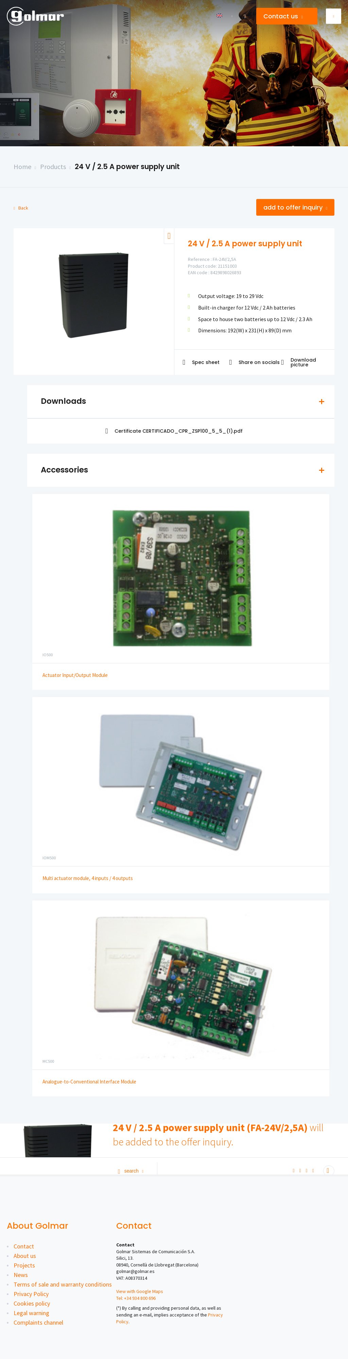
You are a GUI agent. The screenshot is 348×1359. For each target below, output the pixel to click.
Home (22, 166)
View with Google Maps (139, 1291)
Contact (24, 1246)
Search (130, 1170)
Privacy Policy (31, 1294)
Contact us (283, 16)
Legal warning (31, 1313)
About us (25, 1256)
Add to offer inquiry (295, 207)
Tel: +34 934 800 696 (136, 1298)
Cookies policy (32, 1303)
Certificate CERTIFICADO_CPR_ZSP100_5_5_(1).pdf (174, 431)
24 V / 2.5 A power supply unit (127, 166)
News (21, 1275)
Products (53, 166)
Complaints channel (38, 1322)
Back (21, 208)
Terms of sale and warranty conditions (63, 1284)
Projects (24, 1265)
